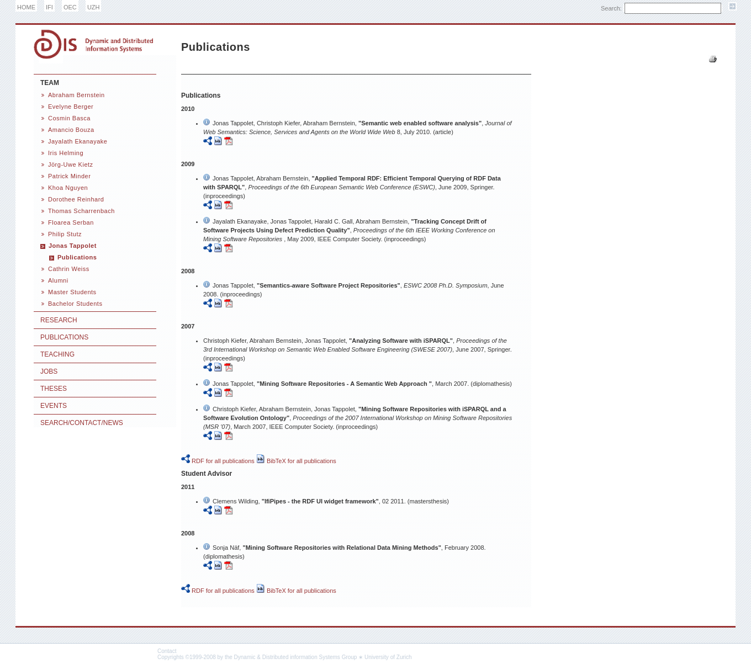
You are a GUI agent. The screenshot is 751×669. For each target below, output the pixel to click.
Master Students (72, 292)
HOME (26, 7)
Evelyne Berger (70, 106)
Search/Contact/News (81, 423)
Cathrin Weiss (68, 269)
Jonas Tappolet (73, 245)
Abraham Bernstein (76, 95)
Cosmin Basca (69, 118)
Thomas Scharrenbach (81, 211)
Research (58, 320)
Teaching (57, 354)
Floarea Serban (71, 222)
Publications (77, 257)
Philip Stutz (65, 234)
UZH (93, 7)
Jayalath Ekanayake (77, 141)
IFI (49, 7)
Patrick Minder (69, 176)
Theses (53, 388)
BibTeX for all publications (296, 461)
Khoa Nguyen (68, 187)
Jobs (48, 371)
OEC (70, 7)
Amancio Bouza (71, 129)
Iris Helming (65, 153)
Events (53, 406)
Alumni (58, 280)
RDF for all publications (218, 461)
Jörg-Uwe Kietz (70, 164)
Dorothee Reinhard (76, 199)
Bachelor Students (75, 303)
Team (49, 83)
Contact (166, 651)
